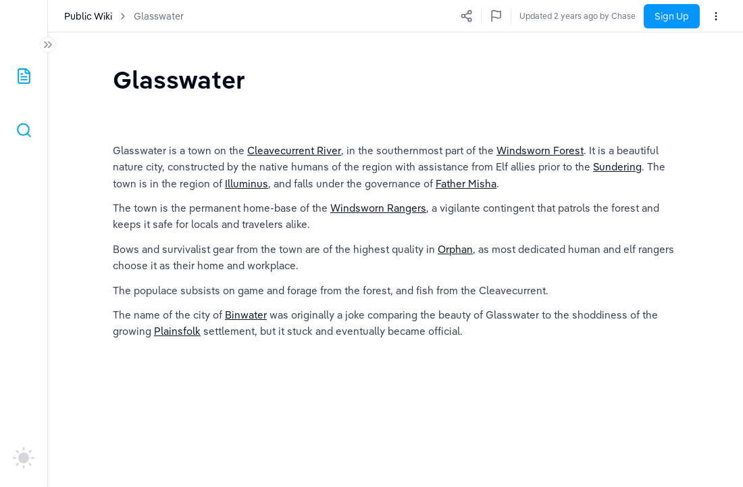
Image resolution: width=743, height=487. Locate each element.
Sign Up (672, 16)
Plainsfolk (177, 349)
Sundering (617, 185)
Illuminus (246, 201)
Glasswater (159, 16)
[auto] (23, 458)
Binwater (246, 332)
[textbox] (179, 79)
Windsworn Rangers (378, 225)
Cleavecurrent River (294, 168)
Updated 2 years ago (596, 16)
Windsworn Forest (540, 168)
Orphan (455, 266)
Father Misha (466, 201)
